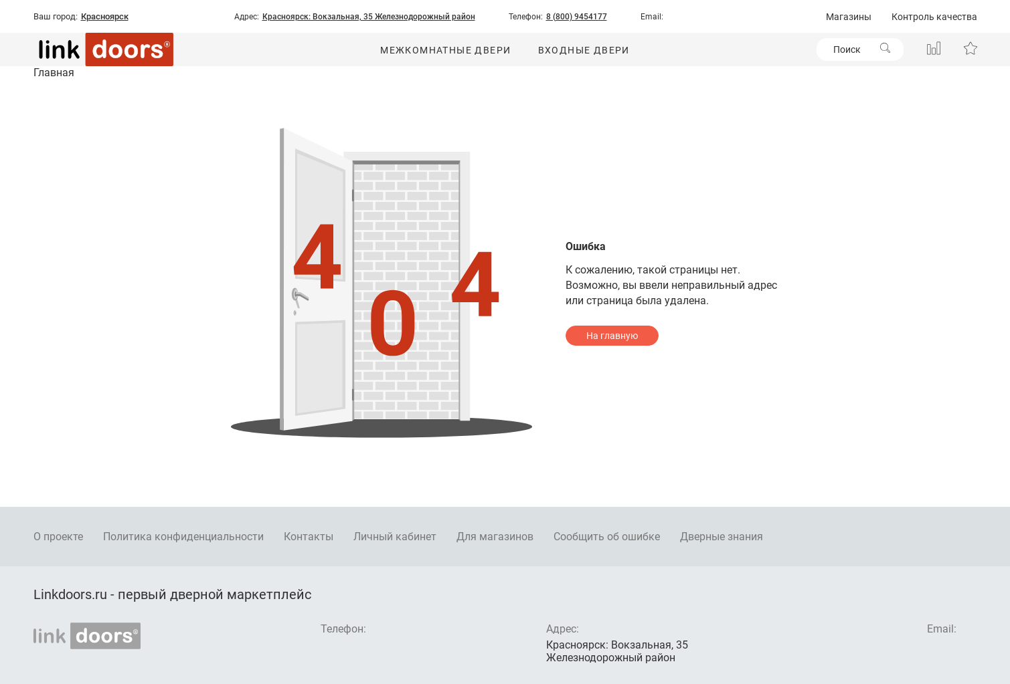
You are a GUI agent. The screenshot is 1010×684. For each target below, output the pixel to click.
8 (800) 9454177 (576, 16)
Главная (53, 72)
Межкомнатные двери (445, 50)
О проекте (58, 536)
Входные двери (584, 50)
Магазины (848, 16)
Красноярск (105, 16)
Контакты (308, 536)
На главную (612, 335)
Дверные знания (721, 536)
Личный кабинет (394, 536)
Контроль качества (934, 16)
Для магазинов (494, 536)
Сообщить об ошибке (607, 536)
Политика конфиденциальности (183, 536)
